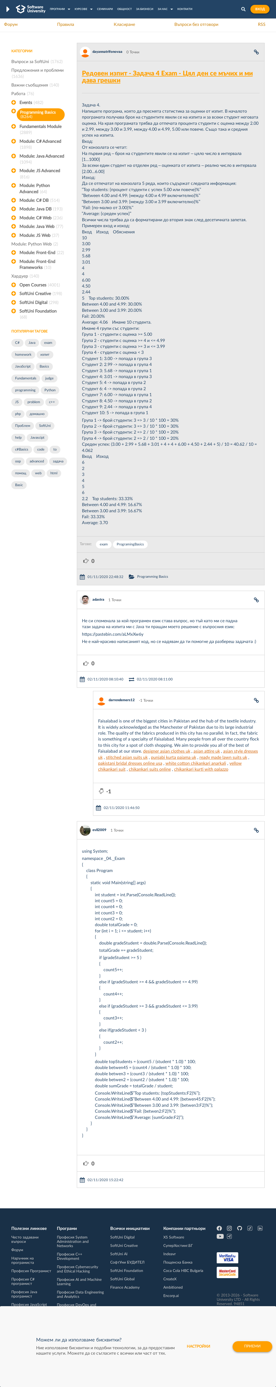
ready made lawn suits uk (223, 757)
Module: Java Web (41, 227)
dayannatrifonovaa (107, 52)
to (55, 449)
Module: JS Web (39, 235)
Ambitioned (173, 1287)
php (18, 414)
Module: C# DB (39, 200)
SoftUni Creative (40, 294)
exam (48, 343)
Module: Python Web (34, 244)
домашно (37, 414)
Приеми (252, 1346)
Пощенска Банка (177, 1262)
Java (32, 343)
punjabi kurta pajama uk (173, 757)
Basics (44, 366)
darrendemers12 (122, 700)
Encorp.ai (171, 1296)
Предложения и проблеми (37, 73)
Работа (22, 94)
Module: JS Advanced (39, 174)
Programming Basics (38, 114)
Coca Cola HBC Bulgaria (183, 1271)
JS (17, 402)
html (53, 473)
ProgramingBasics (130, 544)
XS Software (173, 1237)
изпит (45, 355)
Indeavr (169, 1254)
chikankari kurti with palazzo (201, 769)
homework (23, 355)
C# (17, 343)
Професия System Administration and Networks (73, 1242)
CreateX (170, 1279)
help (18, 438)
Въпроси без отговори (196, 24)
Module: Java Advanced (41, 159)
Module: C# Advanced (40, 145)
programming (25, 390)
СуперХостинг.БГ (178, 1246)
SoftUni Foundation (38, 314)
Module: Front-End (41, 253)
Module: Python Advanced (34, 189)
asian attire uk (207, 751)
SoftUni (45, 426)
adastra (98, 599)
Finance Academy (125, 1287)
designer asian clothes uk (166, 751)
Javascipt (37, 438)
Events (31, 103)
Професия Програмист (31, 1271)
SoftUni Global (122, 1279)
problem (33, 402)
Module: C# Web (41, 218)
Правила (65, 24)
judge (49, 378)
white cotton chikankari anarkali (195, 763)
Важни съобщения (35, 85)
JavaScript (23, 366)
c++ (52, 402)
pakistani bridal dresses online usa (130, 763)
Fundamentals (25, 378)
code (40, 449)
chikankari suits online (150, 769)
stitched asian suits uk (127, 757)
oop (18, 461)
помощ (20, 473)
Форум (11, 24)
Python (50, 390)
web (38, 473)
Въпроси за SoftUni (37, 62)
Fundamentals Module (40, 130)
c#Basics (21, 449)
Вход (260, 9)
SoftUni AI (118, 1254)
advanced (37, 461)
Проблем (22, 426)
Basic (19, 485)
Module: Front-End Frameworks (37, 265)
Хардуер (25, 276)
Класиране (124, 24)
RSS (261, 24)
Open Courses (39, 285)
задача (58, 461)
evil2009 (99, 830)
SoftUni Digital (38, 303)
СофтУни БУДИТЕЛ (127, 1262)
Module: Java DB (41, 209)
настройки (198, 1346)
